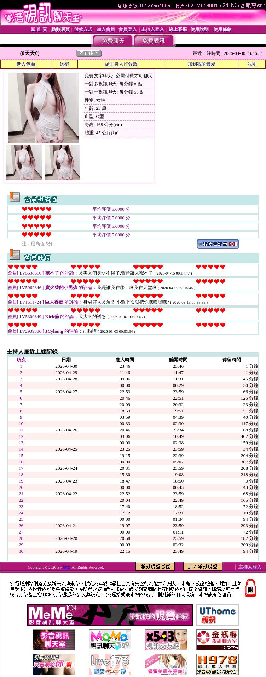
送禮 (64, 64)
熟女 (67, 567)
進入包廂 (26, 64)
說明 (252, 64)
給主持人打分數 (121, 64)
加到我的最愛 (201, 64)
